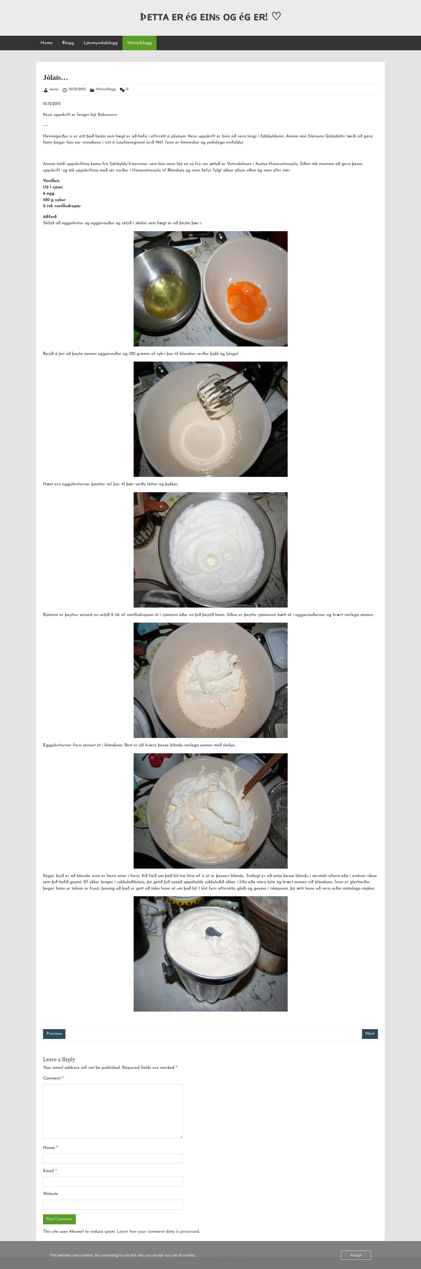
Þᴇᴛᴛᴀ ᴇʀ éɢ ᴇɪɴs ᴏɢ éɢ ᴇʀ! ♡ (210, 16)
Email (50, 1171)
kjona (54, 89)
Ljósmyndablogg (101, 43)
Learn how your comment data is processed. (158, 1232)
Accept (356, 1255)
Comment (53, 1078)
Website (50, 1194)
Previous (54, 1034)
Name (50, 1148)
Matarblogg (139, 43)
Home (47, 43)
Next (370, 1034)
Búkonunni (107, 115)
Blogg (68, 43)
